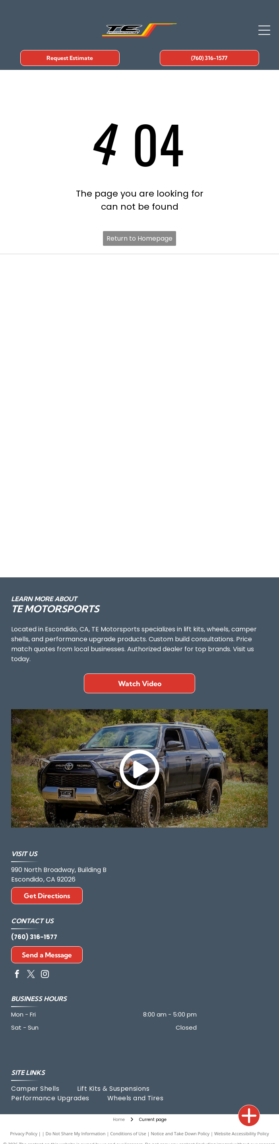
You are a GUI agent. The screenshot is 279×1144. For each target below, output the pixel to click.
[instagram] (45, 975)
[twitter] (31, 975)
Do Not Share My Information (76, 1133)
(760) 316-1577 (34, 937)
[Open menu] (264, 30)
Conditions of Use (128, 1133)
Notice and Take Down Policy (180, 1133)
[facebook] (17, 975)
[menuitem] (44, 1089)
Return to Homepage (139, 238)
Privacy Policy (23, 1133)
